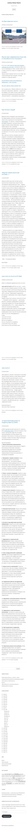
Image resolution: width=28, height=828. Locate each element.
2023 (4, 699)
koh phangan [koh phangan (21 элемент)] (7, 778)
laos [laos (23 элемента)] (11, 778)
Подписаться (6, 816)
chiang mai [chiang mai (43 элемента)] (7, 775)
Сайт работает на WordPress (8, 825)
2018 (4, 707)
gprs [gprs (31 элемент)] (15, 775)
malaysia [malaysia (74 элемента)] (19, 778)
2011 (4, 736)
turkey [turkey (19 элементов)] (13, 783)
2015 (4, 729)
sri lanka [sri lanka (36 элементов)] (16, 781)
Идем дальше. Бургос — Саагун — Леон (10, 677)
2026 (4, 694)
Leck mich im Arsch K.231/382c (12, 276)
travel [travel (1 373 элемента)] (9, 783)
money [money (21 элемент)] (23, 778)
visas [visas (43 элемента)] (3, 784)
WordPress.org (5, 765)
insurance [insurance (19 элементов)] (23, 776)
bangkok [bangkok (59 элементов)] (9, 774)
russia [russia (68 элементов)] (3, 781)
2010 (4, 738)
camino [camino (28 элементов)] (3, 775)
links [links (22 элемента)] (16, 778)
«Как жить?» (6, 368)
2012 (4, 735)
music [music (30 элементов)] (3, 779)
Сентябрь (6, 716)
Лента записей (5, 762)
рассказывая (5, 121)
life (16, 164)
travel (18, 48)
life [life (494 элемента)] (14, 778)
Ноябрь (6, 713)
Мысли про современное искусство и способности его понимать (14, 58)
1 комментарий (5, 177)
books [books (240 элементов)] (16, 774)
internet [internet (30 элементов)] (3, 778)
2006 (4, 745)
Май (5, 723)
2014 (4, 731)
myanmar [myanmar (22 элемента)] (6, 779)
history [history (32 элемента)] (3, 776)
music (15, 359)
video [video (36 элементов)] (19, 783)
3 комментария (5, 113)
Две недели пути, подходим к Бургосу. (10, 684)
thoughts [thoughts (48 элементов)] (4, 783)
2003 (4, 750)
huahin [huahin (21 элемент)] (10, 776)
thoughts (14, 101)
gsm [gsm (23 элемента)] (22, 775)
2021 (4, 702)
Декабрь (6, 711)
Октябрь (6, 714)
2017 (4, 709)
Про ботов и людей (8, 110)
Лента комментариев (6, 763)
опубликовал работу (9, 431)
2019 (4, 706)
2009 (4, 740)
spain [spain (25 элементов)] (13, 781)
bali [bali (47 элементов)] (5, 774)
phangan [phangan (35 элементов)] (13, 779)
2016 (4, 728)
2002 (4, 751)
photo (12, 48)
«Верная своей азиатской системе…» (10, 173)
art (11, 101)
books (12, 267)
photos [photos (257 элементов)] (17, 779)
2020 (4, 704)
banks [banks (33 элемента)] (13, 774)
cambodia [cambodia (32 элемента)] (21, 774)
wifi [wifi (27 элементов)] (5, 784)
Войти (3, 760)
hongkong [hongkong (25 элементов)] (7, 776)
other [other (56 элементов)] (9, 779)
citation (15, 267)
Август (5, 718)
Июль (5, 719)
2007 (4, 743)
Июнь (5, 721)
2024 (4, 697)
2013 (4, 733)
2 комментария (5, 371)
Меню (14, 9)
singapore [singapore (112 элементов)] (8, 781)
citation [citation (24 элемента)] (11, 775)
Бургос (3, 682)
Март (5, 724)
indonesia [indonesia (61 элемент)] (18, 776)
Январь (5, 726)
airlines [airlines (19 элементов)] (3, 774)
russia (15, 48)
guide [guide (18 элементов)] (24, 775)
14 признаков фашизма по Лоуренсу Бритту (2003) (11, 421)
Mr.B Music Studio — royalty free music (10, 792)
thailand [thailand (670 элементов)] (21, 781)
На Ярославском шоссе (10, 21)
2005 (4, 746)
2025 (4, 696)
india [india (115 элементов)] (13, 776)
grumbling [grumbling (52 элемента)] (18, 775)
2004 (4, 748)
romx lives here (14, 3)
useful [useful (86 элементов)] (16, 783)
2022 (4, 701)
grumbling (13, 164)
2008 (4, 741)
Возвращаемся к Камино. (7, 685)
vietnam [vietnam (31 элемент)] (23, 783)
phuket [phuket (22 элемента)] (22, 779)
